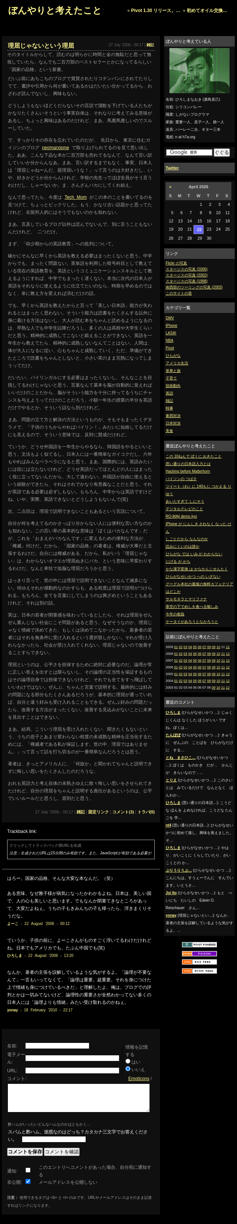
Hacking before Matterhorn (188, 471)
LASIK (171, 333)
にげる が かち (178, 561)
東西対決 (173, 416)
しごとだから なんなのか (187, 539)
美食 (169, 431)
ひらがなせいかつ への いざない (193, 576)
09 (214, 647)
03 (185, 647)
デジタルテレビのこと (184, 509)
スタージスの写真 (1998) (187, 281)
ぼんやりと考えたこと (55, 10)
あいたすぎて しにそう (185, 501)
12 (227, 647)
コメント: (16, 1078)
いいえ (138, 1069)
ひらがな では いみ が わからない (194, 554)
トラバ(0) (146, 812)
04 (190, 647)
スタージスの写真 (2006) (187, 269)
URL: (12, 1070)
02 (181, 647)
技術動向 (173, 386)
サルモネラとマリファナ (186, 599)
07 (204, 647)
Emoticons (138, 1078)
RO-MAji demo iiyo (181, 516)
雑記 (169, 401)
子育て (171, 378)
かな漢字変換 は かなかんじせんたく (197, 569)
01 (176, 647)
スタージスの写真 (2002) (187, 275)
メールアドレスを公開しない (68, 1188)
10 (218, 647)
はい (135, 1062)
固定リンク (98, 812)
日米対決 (173, 423)
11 (223, 654)
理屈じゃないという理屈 (41, 45)
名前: (12, 1046)
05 (195, 647)
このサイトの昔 (179, 293)
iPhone (171, 325)
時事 (169, 408)
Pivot (170, 348)
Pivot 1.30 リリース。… (155, 10)
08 (209, 647)
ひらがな (173, 356)
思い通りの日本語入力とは (188, 464)
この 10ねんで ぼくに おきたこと (194, 456)
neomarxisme (55, 147)
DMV (170, 318)
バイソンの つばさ (181, 479)
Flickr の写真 (176, 263)
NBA (170, 340)
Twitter (172, 168)
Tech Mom (76, 197)
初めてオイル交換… (207, 10)
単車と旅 (173, 371)
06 (199, 647)
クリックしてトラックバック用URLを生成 (45, 845)
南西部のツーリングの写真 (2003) (194, 287)
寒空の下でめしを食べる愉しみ (192, 606)
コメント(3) (123, 812)
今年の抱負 (175, 614)
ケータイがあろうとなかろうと (192, 622)
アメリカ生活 (177, 363)
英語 (169, 393)
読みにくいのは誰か (182, 546)
